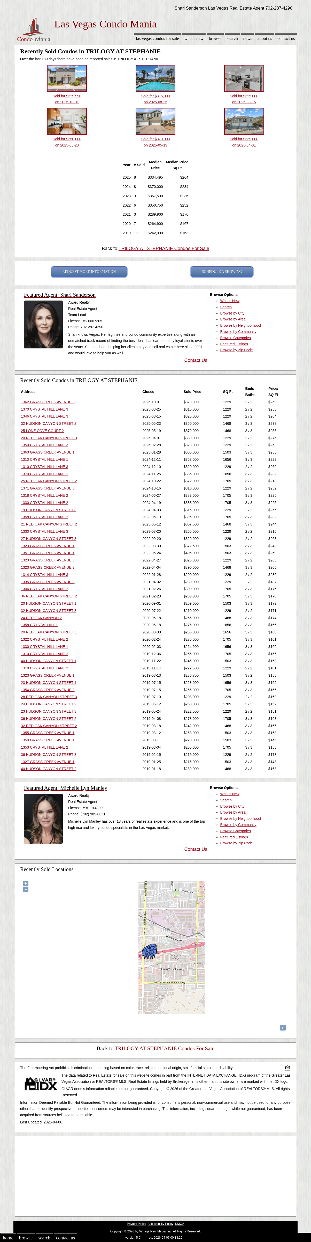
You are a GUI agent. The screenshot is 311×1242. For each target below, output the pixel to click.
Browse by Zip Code (236, 350)
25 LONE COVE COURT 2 (42, 431)
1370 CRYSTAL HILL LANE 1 (44, 474)
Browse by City (232, 313)
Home (8, 1237)
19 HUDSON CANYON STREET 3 (48, 510)
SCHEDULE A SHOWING (222, 272)
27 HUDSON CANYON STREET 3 (48, 539)
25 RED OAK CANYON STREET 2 (49, 481)
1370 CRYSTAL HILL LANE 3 (44, 409)
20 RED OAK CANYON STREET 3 (49, 438)
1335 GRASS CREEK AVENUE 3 (48, 582)
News (247, 38)
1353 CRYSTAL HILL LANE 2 (44, 747)
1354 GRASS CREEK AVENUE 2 (48, 690)
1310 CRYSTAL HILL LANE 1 (44, 459)
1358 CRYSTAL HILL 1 (39, 625)
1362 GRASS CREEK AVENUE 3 (48, 402)
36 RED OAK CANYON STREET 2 (49, 596)
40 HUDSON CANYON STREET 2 (48, 769)
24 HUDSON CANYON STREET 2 (48, 704)
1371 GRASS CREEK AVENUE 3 (48, 488)
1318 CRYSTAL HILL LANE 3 (44, 668)
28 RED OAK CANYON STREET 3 (49, 697)
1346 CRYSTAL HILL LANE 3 (44, 416)
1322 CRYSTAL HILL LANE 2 (44, 639)
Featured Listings (234, 344)
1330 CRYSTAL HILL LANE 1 (44, 647)
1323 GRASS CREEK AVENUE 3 (48, 560)
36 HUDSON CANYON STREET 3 (48, 754)
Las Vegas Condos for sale (157, 38)
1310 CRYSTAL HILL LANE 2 (44, 654)
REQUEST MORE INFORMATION (89, 272)
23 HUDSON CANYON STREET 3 (48, 711)
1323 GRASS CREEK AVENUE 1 (48, 546)
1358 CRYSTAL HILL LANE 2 (44, 517)
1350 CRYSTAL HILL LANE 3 (44, 445)
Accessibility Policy (160, 1224)
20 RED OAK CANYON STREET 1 (49, 632)
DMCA (179, 1224)
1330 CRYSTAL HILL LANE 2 (44, 503)
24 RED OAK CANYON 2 (41, 618)
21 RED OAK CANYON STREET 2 (49, 524)
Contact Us (286, 38)
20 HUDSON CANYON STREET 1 (48, 603)
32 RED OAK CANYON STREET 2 (49, 726)
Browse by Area (233, 319)
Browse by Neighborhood (240, 325)
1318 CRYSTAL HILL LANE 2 (44, 495)
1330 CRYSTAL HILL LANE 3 (44, 531)
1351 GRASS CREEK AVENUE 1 (48, 553)
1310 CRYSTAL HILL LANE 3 (44, 467)
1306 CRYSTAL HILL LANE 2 (44, 589)
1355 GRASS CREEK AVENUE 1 (48, 733)
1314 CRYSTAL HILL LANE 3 (44, 575)
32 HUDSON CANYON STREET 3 (48, 611)
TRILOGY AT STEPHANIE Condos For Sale (164, 248)
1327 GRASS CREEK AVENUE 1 (48, 762)
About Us (265, 38)
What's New (194, 38)
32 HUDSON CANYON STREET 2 (48, 423)
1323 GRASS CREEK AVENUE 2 (48, 567)
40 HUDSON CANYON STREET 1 (48, 661)
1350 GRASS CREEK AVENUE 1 (48, 740)
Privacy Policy (136, 1224)
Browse (215, 38)
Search (232, 38)
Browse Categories (235, 338)
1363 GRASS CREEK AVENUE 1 (48, 452)
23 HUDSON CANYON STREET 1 (48, 683)
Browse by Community (238, 332)
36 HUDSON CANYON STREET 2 (48, 719)
